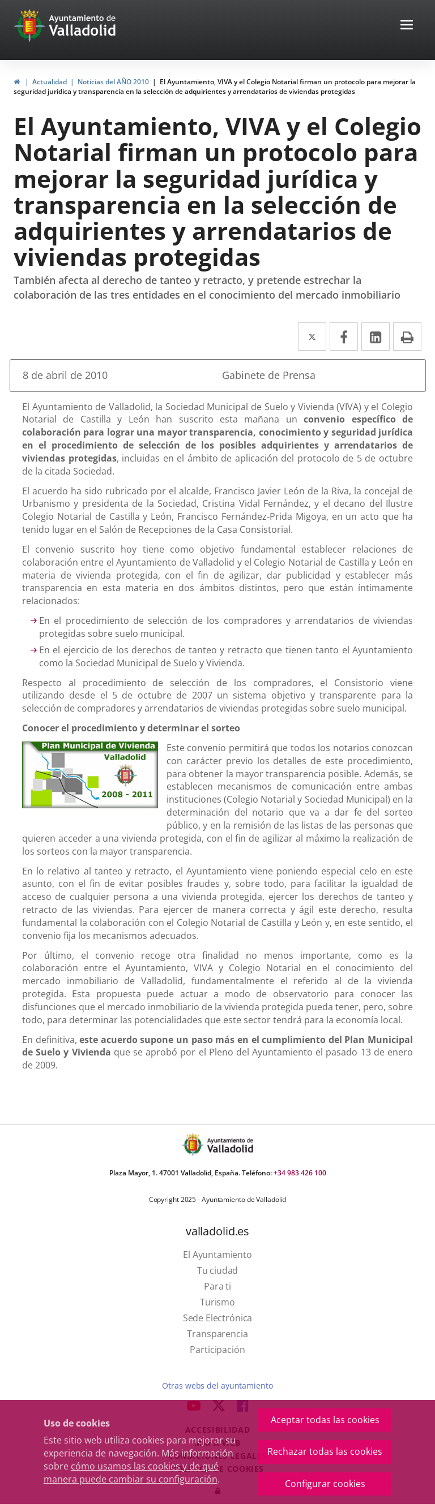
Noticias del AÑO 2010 (113, 82)
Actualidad (49, 82)
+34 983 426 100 (300, 1173)
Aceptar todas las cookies (325, 1419)
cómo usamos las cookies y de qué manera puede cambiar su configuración (131, 1472)
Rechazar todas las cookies (324, 1451)
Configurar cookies (325, 1483)
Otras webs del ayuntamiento (217, 1385)
